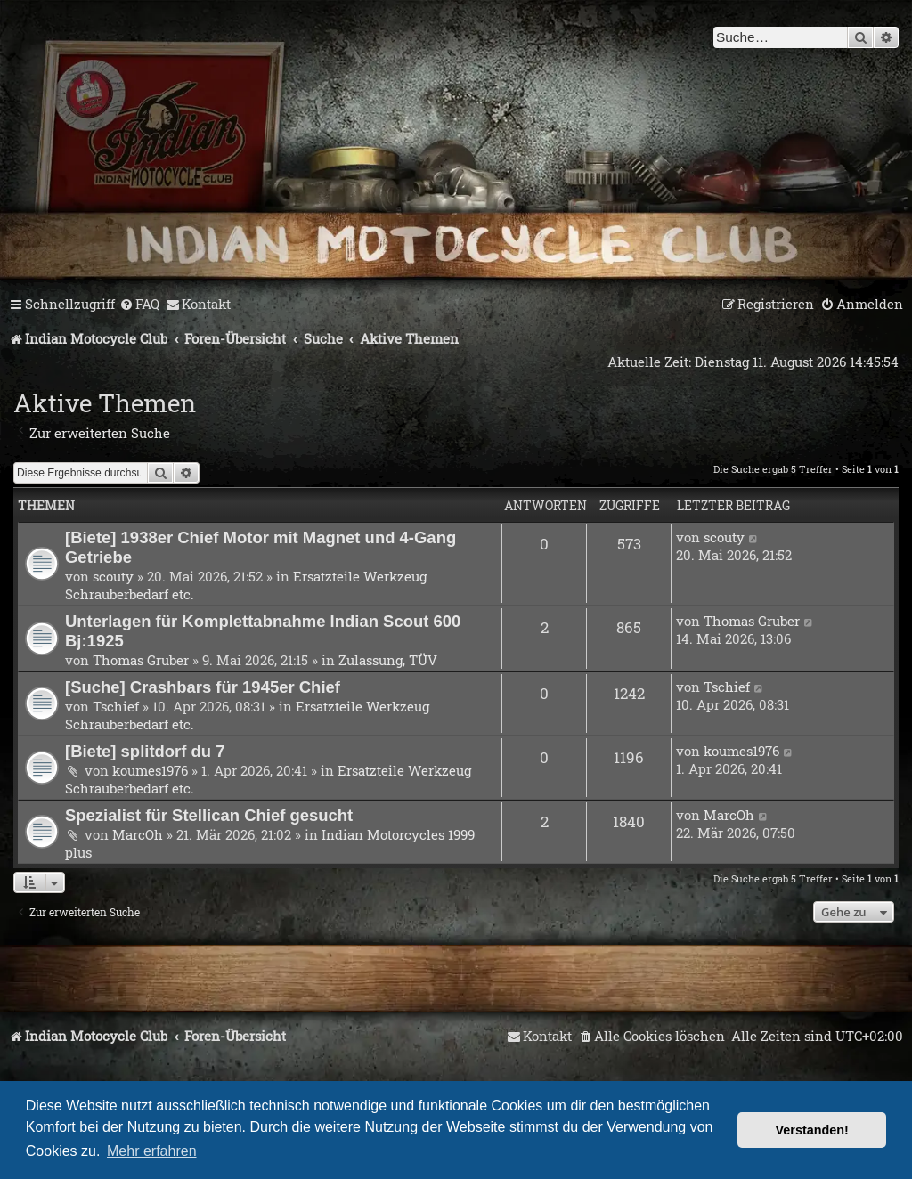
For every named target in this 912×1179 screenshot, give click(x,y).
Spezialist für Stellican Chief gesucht (209, 815)
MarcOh (137, 834)
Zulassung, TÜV (387, 660)
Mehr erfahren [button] (152, 1151)
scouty (113, 576)
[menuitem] (139, 304)
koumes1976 (150, 770)
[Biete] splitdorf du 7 (145, 751)
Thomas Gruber (141, 660)
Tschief (116, 706)
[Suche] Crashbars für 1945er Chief (202, 687)
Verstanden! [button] (812, 1130)
